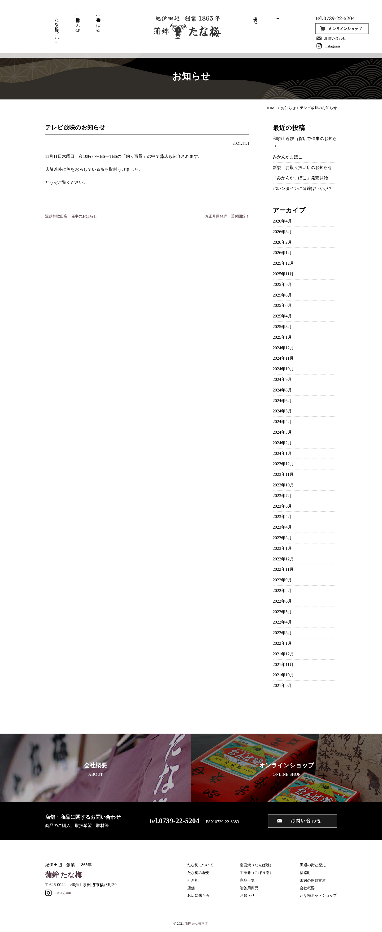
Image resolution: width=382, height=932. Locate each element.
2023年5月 (282, 516)
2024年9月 (282, 379)
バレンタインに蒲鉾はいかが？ (302, 188)
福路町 (305, 872)
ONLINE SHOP (286, 769)
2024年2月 (282, 443)
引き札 (192, 880)
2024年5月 (282, 411)
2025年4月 (282, 316)
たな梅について (56, 28)
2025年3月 (282, 326)
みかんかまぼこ (287, 157)
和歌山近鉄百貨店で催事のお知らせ (305, 142)
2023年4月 (282, 527)
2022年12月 (283, 559)
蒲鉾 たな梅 (63, 875)
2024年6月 (282, 400)
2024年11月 (283, 358)
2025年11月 (283, 274)
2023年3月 (282, 537)
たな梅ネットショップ (318, 895)
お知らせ (247, 895)
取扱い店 (274, 17)
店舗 (191, 888)
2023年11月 (283, 474)
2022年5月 (282, 611)
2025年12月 (283, 263)
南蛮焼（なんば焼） (256, 865)
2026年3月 (282, 231)
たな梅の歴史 (198, 872)
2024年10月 (283, 369)
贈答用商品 (249, 888)
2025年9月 (282, 284)
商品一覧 (247, 880)
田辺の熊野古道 (313, 880)
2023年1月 (282, 548)
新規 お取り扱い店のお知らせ (302, 167)
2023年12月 (283, 463)
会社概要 (307, 888)
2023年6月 (282, 506)
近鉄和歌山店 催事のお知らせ (71, 216)
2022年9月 (282, 580)
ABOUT (95, 769)
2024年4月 (282, 421)
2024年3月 (282, 432)
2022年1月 (282, 643)
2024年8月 (282, 390)
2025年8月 (282, 295)
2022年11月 (283, 569)
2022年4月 (282, 622)
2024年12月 (283, 348)
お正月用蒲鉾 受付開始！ (227, 216)
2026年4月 (282, 221)
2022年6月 (282, 601)
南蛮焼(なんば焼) (77, 23)
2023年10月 (283, 485)
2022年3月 (282, 632)
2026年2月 (282, 242)
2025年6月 (282, 305)
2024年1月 (282, 453)
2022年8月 (282, 590)
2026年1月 (282, 252)
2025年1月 (282, 337)
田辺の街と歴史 (253, 19)
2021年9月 (282, 685)
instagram (324, 46)
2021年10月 (283, 675)
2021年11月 (283, 664)
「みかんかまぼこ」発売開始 (300, 178)
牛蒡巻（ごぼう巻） (256, 872)
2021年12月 (283, 654)
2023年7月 (282, 495)
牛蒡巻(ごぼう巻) (97, 23)
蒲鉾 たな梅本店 (196, 923)
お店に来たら (198, 895)
